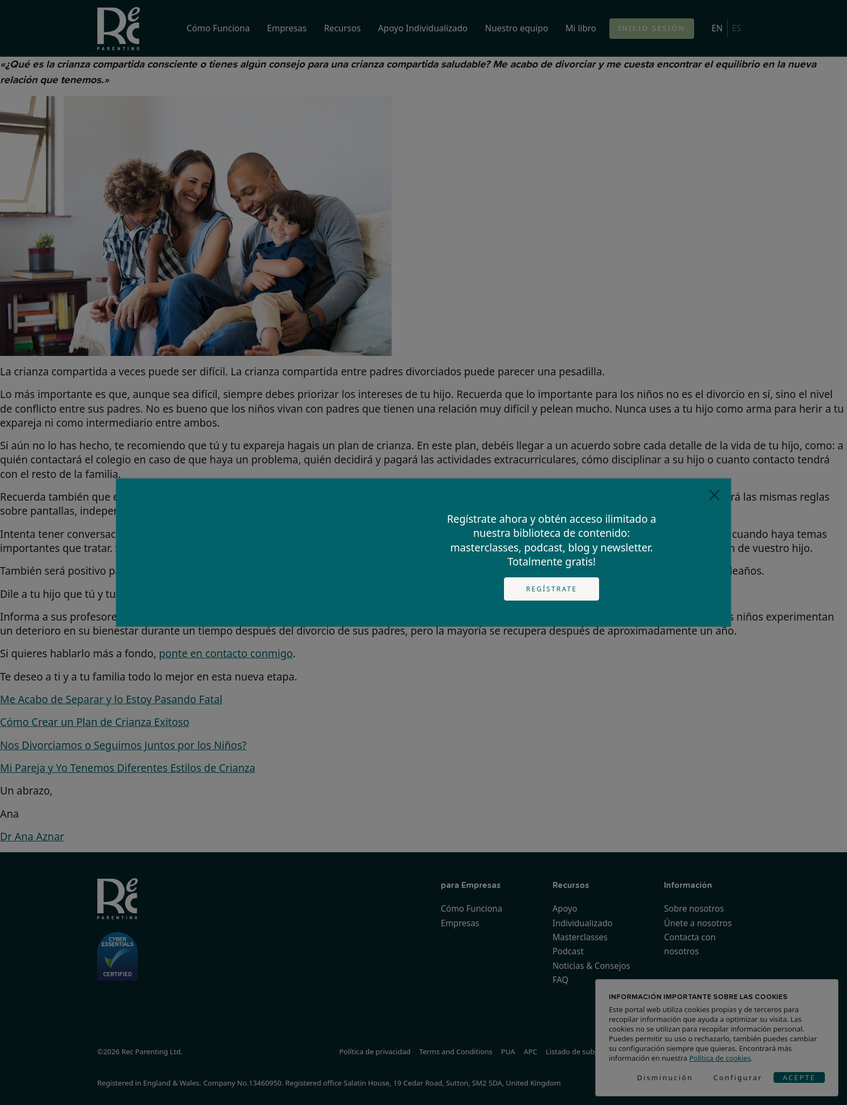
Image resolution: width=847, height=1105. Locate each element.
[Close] (714, 495)
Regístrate (551, 589)
